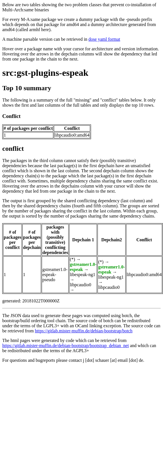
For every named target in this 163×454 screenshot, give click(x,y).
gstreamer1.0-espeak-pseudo (54, 274)
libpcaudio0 (80, 284)
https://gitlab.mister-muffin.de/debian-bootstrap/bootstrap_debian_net (65, 345)
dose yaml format (104, 39)
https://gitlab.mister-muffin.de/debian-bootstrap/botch (83, 330)
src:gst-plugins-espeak (45, 73)
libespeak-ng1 (82, 274)
